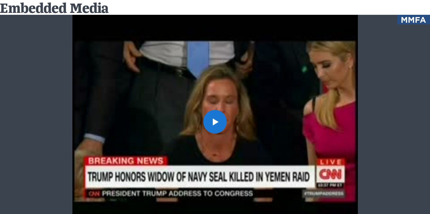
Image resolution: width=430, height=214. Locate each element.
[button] (215, 122)
